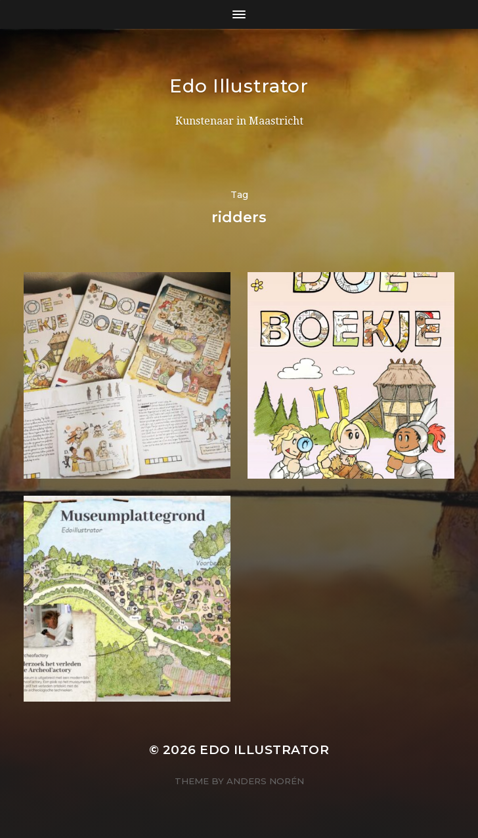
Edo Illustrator (239, 86)
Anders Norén (265, 781)
